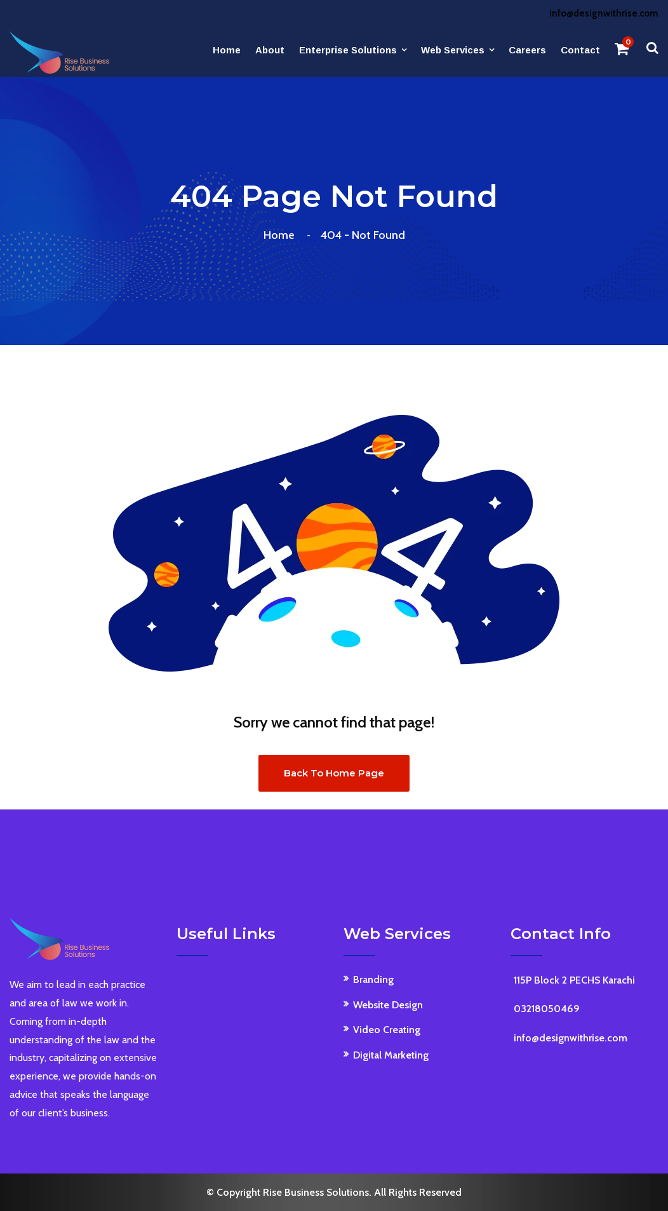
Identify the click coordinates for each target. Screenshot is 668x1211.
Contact (580, 49)
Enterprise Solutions (348, 49)
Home (227, 49)
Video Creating (386, 1030)
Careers (527, 49)
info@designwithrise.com (603, 13)
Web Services (452, 49)
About (269, 49)
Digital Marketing (391, 1055)
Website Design (388, 1005)
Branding (373, 979)
